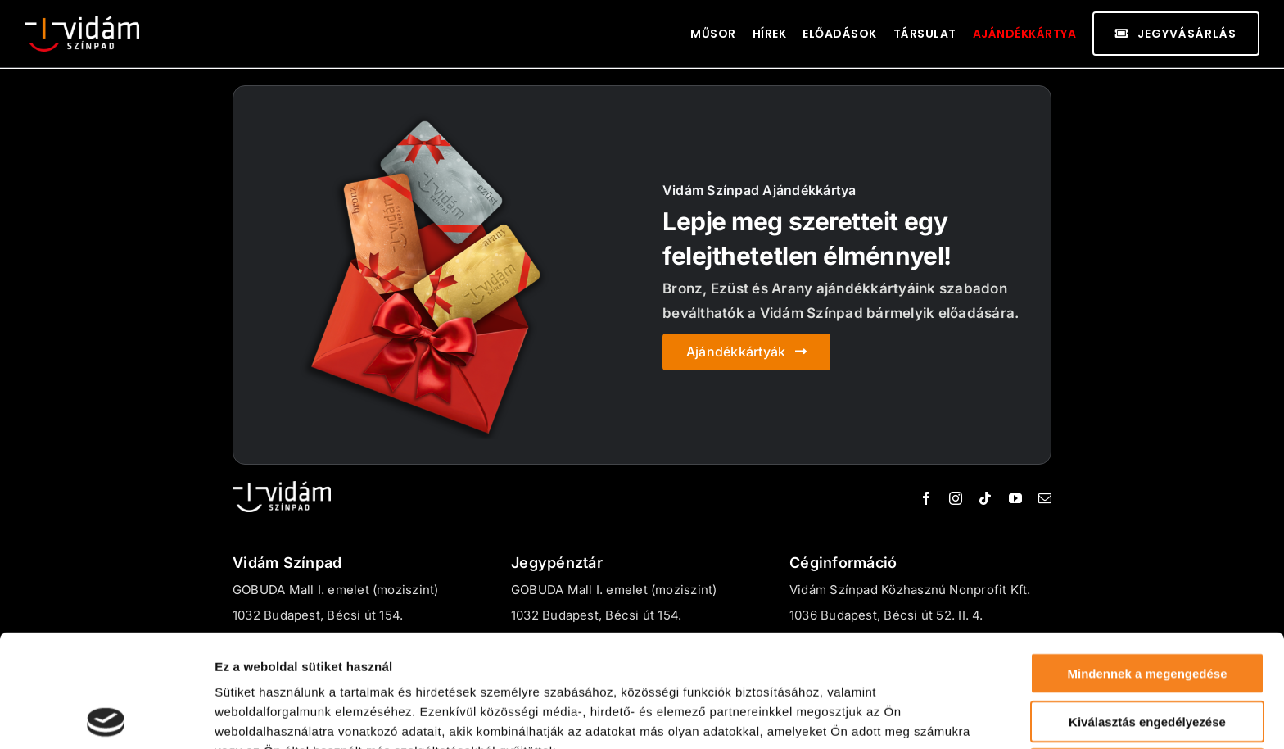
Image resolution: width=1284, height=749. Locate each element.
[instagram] (955, 498)
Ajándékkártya (1025, 33)
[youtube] (1015, 498)
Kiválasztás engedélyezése (1147, 609)
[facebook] (926, 498)
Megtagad (1147, 657)
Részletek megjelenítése (286, 717)
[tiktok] (985, 498)
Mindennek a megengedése (1147, 561)
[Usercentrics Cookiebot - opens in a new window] (106, 717)
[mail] (1044, 498)
